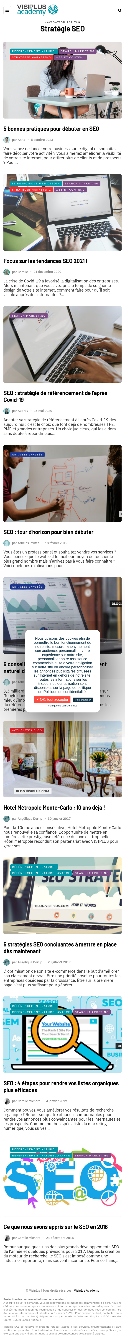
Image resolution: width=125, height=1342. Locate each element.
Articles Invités (27, 490)
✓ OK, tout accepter (52, 699)
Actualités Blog (27, 765)
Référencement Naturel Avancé (41, 908)
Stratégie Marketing (31, 57)
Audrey (23, 446)
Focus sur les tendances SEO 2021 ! (45, 296)
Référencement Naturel (34, 51)
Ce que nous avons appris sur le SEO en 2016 (55, 1262)
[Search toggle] (118, 10)
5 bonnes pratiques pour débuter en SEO (51, 128)
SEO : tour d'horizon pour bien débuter (48, 567)
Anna (21, 140)
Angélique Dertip (30, 854)
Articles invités (28, 578)
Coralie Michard (29, 1137)
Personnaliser (83, 699)
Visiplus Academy (86, 1290)
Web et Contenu (70, 57)
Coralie (23, 307)
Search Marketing (78, 51)
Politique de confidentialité (62, 705)
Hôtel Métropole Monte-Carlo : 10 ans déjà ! (54, 843)
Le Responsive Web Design (36, 219)
